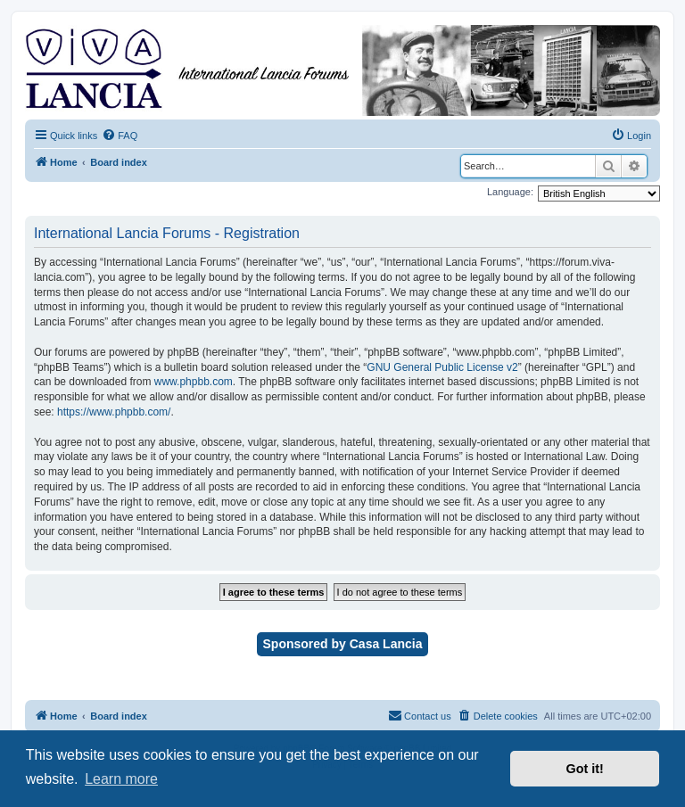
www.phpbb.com (193, 381)
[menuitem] (119, 135)
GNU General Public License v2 (442, 367)
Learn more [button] (121, 778)
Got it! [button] (585, 769)
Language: (510, 191)
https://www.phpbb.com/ (113, 412)
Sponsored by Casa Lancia (343, 644)
